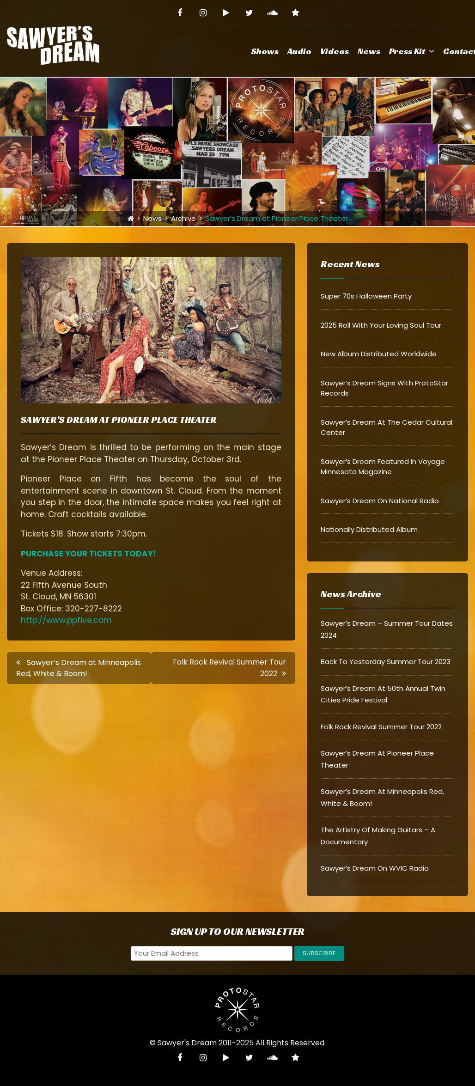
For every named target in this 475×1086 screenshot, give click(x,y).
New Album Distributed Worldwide (379, 354)
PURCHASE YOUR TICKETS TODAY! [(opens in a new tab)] (88, 553)
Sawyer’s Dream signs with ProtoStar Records (384, 388)
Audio (299, 51)
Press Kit (407, 51)
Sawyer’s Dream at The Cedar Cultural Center (386, 427)
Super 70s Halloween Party (366, 296)
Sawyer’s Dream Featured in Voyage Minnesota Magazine (383, 467)
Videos (334, 51)
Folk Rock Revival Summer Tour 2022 (381, 727)
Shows (265, 51)
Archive (183, 218)
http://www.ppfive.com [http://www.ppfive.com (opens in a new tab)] (66, 620)
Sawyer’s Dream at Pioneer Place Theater (119, 420)
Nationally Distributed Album (369, 529)
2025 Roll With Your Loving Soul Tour (381, 325)
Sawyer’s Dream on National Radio (380, 501)
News (369, 51)
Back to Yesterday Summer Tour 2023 (386, 661)
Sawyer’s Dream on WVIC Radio (375, 868)
